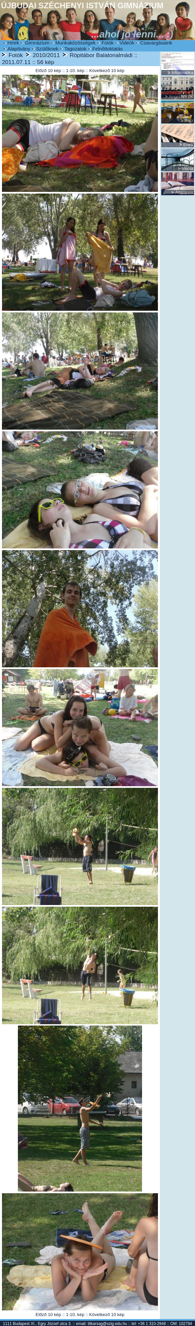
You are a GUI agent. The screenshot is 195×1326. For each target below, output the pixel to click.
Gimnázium (37, 42)
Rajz (188, 120)
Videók (127, 42)
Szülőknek (47, 48)
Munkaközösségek (75, 42)
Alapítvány (19, 48)
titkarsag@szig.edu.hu (107, 1323)
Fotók (107, 42)
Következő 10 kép (106, 70)
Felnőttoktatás (107, 48)
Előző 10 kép (48, 70)
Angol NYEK (181, 96)
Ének (188, 144)
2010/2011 (46, 55)
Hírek (13, 42)
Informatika (182, 72)
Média (187, 168)
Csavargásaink (156, 42)
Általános (184, 192)
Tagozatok (75, 48)
